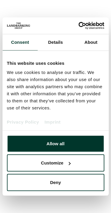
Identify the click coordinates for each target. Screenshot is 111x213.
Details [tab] (55, 41)
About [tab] (90, 41)
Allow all (55, 143)
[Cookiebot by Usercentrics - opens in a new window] (79, 26)
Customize (55, 162)
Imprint (52, 122)
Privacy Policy (23, 122)
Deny (55, 182)
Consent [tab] (20, 41)
